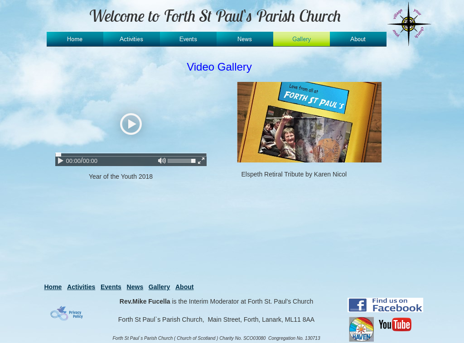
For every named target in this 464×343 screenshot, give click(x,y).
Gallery (159, 287)
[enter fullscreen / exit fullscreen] (201, 160)
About (184, 287)
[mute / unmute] (162, 160)
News (135, 287)
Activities (81, 287)
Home (53, 287)
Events (111, 287)
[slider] (131, 154)
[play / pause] (60, 160)
